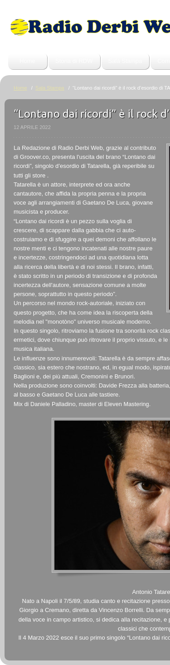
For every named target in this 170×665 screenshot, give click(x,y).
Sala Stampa (125, 60)
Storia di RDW (74, 60)
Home (27, 60)
